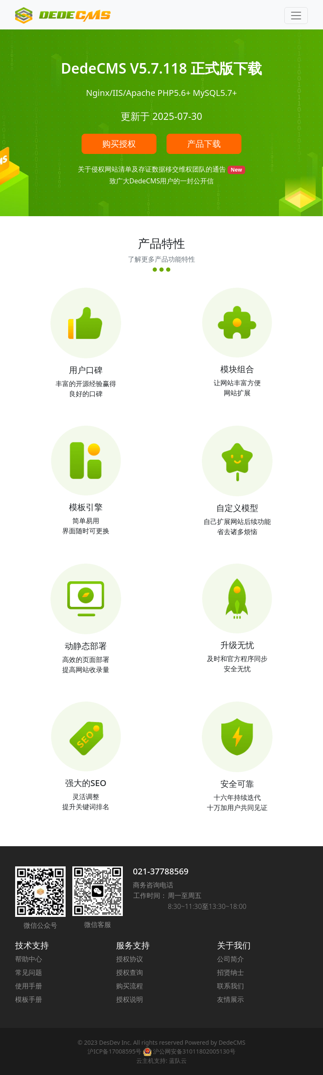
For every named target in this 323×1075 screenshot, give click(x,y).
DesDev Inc (114, 1042)
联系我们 (230, 985)
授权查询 (129, 972)
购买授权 (119, 143)
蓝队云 (178, 1060)
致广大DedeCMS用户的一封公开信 (161, 180)
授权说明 (129, 999)
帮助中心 (28, 959)
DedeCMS (232, 1042)
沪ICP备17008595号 (114, 1051)
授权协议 (129, 959)
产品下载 (204, 143)
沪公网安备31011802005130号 (189, 1051)
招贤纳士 (230, 972)
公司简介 (230, 959)
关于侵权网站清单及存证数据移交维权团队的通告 (153, 169)
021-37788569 (160, 871)
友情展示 (230, 999)
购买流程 (129, 985)
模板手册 (28, 999)
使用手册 (28, 985)
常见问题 (28, 972)
